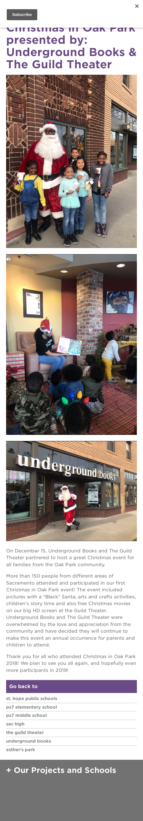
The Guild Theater (25, 732)
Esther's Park (20, 749)
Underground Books (28, 741)
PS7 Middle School (26, 715)
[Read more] (71, 162)
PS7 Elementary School (31, 707)
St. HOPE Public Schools (31, 698)
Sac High (15, 723)
